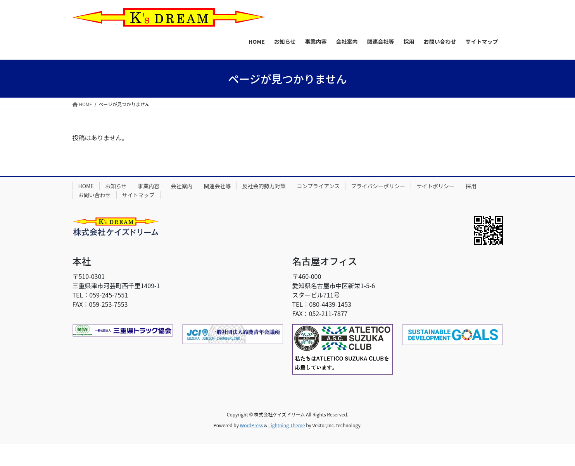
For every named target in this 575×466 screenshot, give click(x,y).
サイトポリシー (435, 186)
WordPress (251, 425)
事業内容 (148, 186)
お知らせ (116, 186)
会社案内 (181, 186)
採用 (471, 186)
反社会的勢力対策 (263, 186)
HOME (86, 186)
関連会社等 (217, 186)
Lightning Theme (286, 425)
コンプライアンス (318, 186)
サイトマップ (138, 195)
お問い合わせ (94, 195)
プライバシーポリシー (378, 186)
